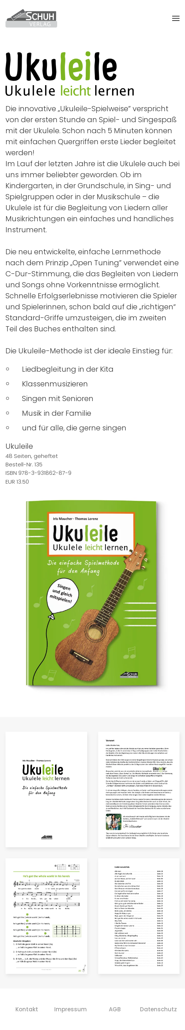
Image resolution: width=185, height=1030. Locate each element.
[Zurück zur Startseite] (31, 18)
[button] (176, 18)
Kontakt (26, 1009)
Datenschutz (158, 1009)
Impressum (70, 1009)
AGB (115, 1009)
